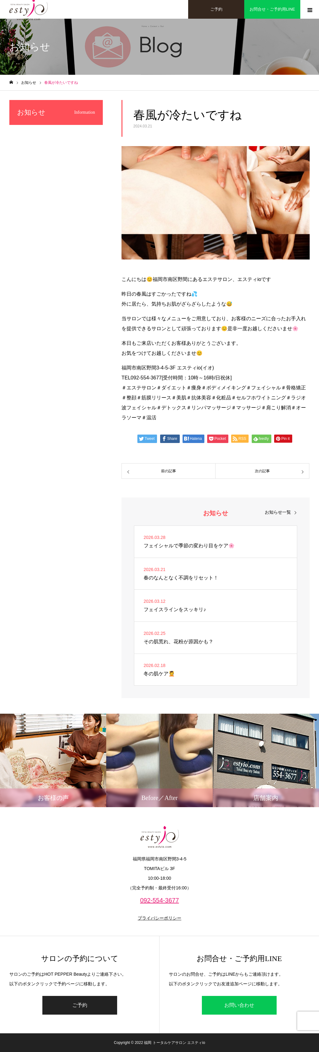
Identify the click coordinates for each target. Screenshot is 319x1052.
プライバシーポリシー (159, 918)
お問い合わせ (239, 1005)
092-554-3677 (159, 900)
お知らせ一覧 (278, 512)
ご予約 (79, 1005)
